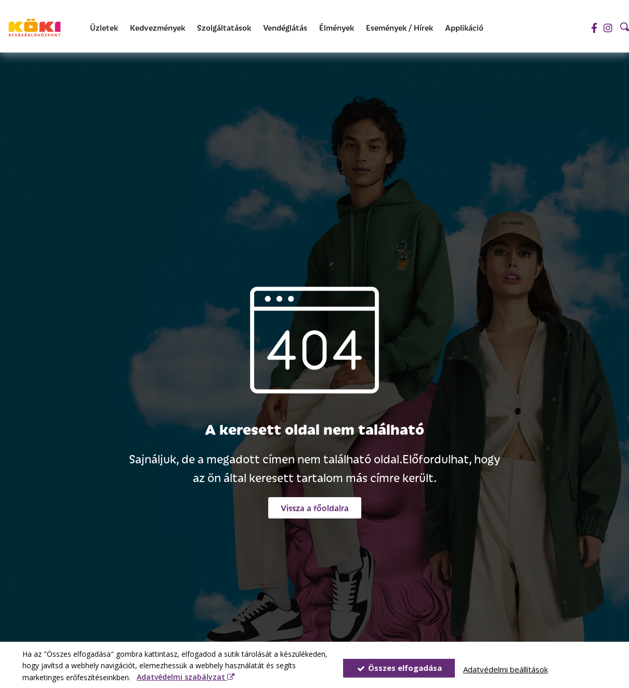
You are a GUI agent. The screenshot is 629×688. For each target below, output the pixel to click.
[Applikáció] (464, 27)
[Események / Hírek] (399, 27)
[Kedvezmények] (157, 27)
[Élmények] (336, 27)
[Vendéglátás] (285, 27)
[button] (314, 507)
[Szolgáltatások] (224, 27)
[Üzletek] (104, 27)
